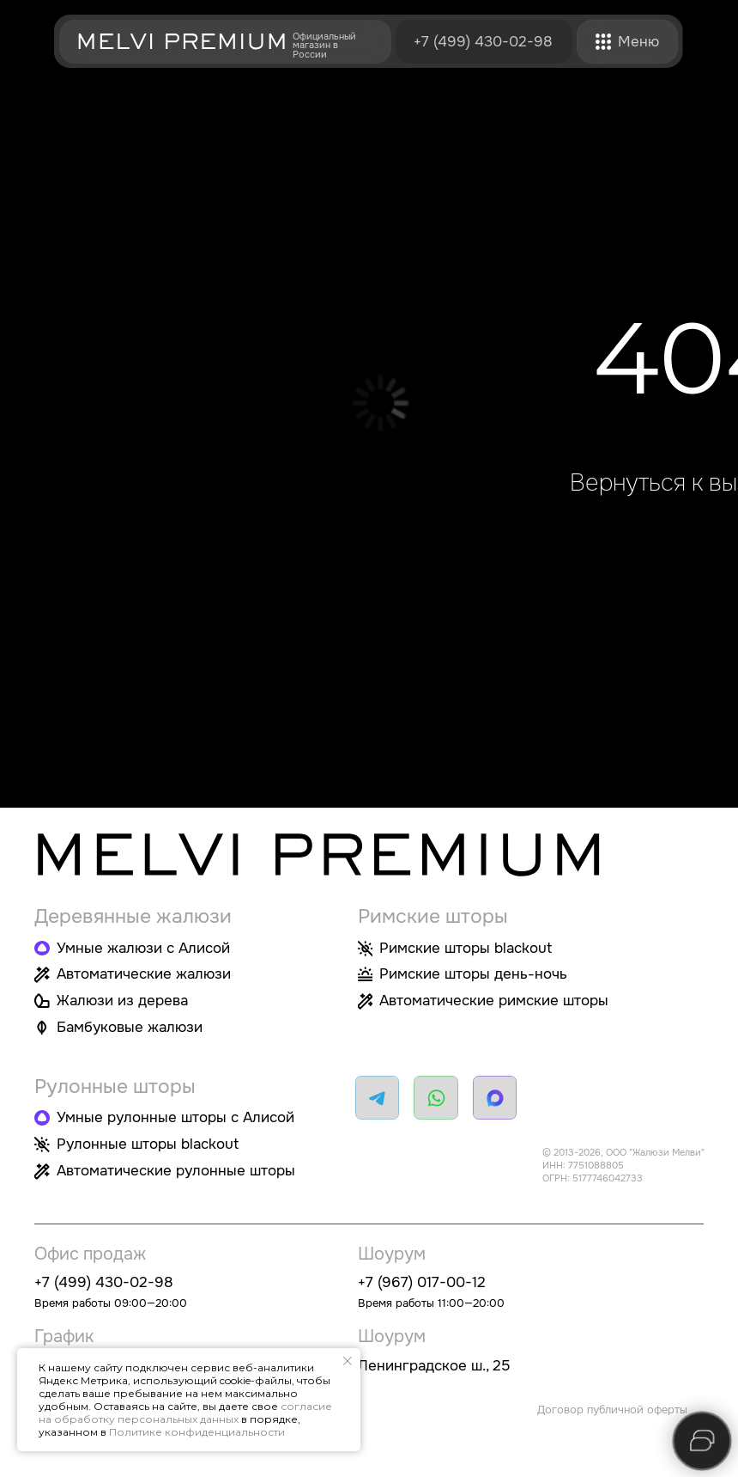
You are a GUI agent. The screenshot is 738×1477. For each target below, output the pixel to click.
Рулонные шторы (115, 1086)
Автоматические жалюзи (144, 973)
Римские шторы (433, 916)
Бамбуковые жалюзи (130, 1026)
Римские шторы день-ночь (473, 973)
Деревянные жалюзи (133, 916)
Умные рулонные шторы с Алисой (175, 1117)
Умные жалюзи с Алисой (143, 947)
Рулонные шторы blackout (148, 1143)
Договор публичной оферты (612, 1409)
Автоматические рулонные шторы (176, 1170)
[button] (604, 42)
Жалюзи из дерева (122, 1000)
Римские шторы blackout (465, 947)
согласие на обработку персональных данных (185, 1412)
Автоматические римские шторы (493, 1000)
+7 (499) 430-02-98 (483, 41)
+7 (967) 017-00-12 (422, 1282)
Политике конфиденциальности (197, 1431)
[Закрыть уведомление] (347, 1361)
